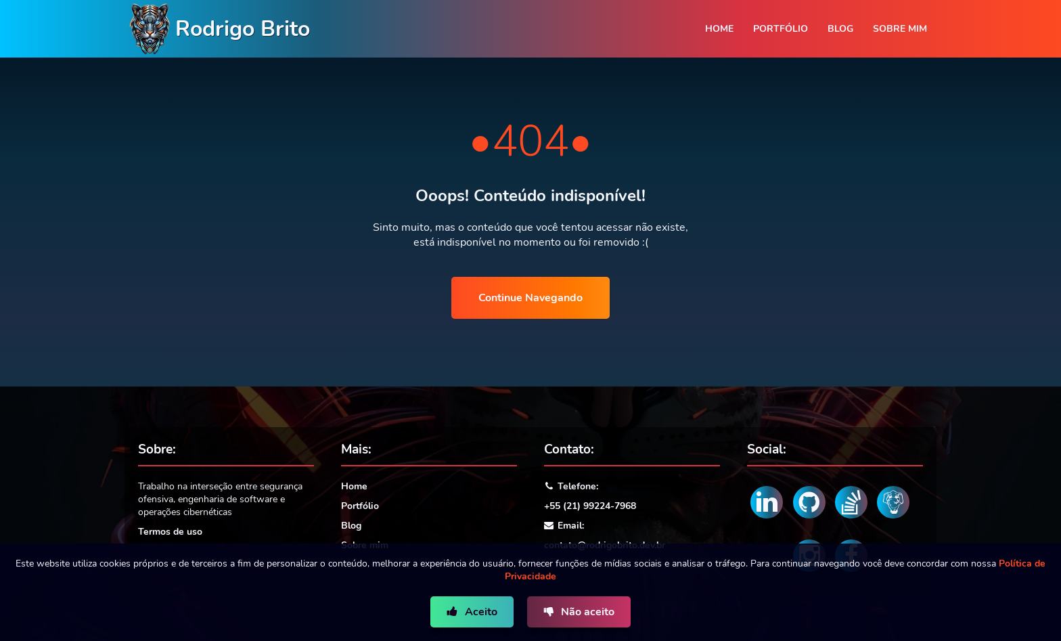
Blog (840, 28)
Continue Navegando (530, 297)
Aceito (479, 611)
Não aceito (586, 611)
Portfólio (780, 28)
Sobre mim (900, 28)
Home (719, 28)
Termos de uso (170, 531)
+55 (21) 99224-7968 (590, 506)
